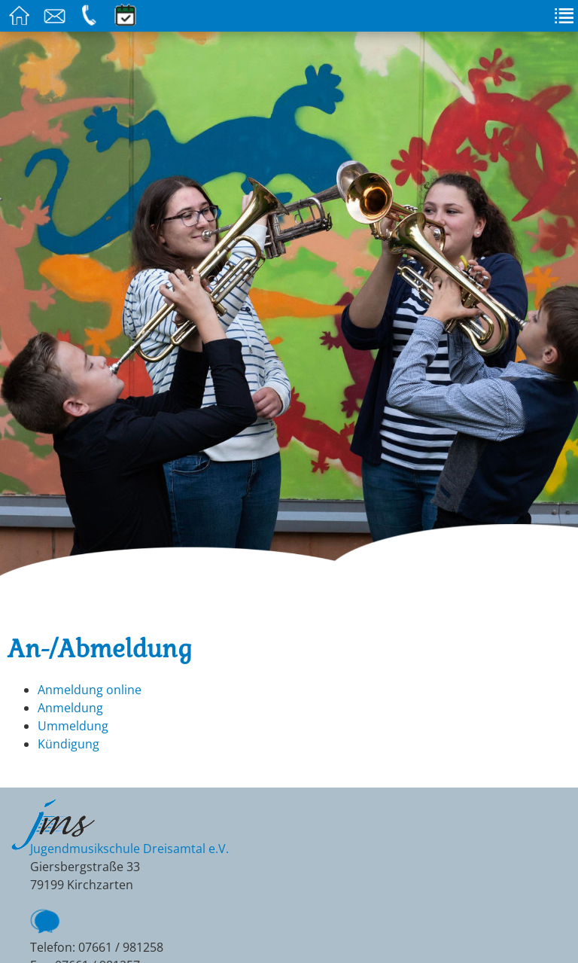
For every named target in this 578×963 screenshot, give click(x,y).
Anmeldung (70, 707)
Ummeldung (73, 726)
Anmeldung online (89, 689)
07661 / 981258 (120, 947)
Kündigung (68, 744)
